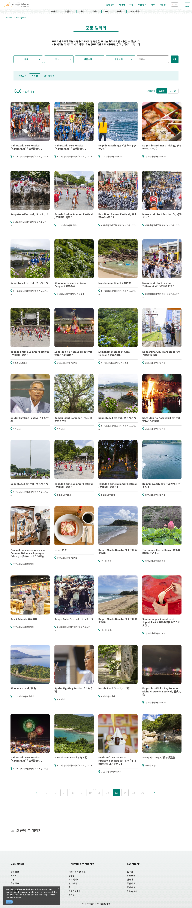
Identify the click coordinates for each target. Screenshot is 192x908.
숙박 (107, 11)
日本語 (130, 871)
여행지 (54, 11)
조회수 (162, 90)
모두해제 (49, 75)
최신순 (173, 90)
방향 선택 (119, 59)
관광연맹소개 (74, 891)
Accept (9, 902)
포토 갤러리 (135, 11)
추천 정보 (14, 883)
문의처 (72, 895)
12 (107, 792)
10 (90, 792)
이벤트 (95, 11)
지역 (57, 59)
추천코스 (69, 11)
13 (116, 792)
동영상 (120, 11)
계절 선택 (88, 59)
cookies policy (45, 894)
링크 (71, 887)
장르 (26, 59)
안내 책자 (73, 883)
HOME (9, 17)
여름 (35, 75)
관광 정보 (14, 871)
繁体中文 (131, 883)
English (131, 875)
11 (99, 792)
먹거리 (13, 875)
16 (142, 792)
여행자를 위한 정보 (77, 871)
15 (133, 792)
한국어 (130, 879)
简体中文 (131, 887)
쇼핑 (12, 879)
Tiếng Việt (132, 891)
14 (125, 792)
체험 (82, 11)
